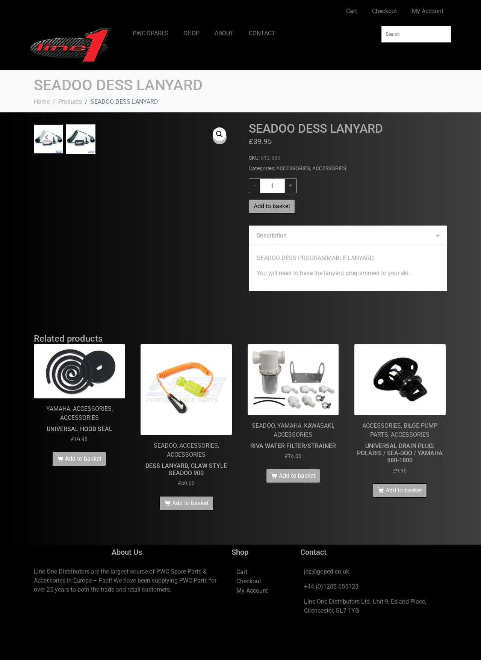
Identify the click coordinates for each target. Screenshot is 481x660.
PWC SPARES (151, 33)
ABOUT (224, 33)
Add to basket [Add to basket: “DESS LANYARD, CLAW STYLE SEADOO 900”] (190, 533)
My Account (427, 11)
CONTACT (262, 33)
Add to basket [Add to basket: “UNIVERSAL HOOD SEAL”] (83, 489)
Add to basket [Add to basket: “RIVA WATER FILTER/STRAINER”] (297, 506)
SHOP (192, 33)
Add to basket (272, 206)
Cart (351, 11)
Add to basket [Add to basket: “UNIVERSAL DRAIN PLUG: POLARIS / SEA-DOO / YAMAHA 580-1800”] (404, 521)
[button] (219, 134)
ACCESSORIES (293, 168)
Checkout (384, 11)
